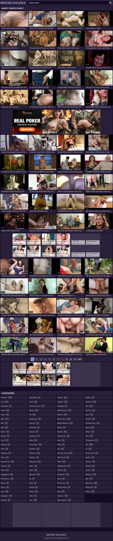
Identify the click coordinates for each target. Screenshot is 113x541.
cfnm (4, 448)
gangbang (35, 418)
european (6, 495)
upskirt (90, 457)
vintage (90, 465)
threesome (92, 440)
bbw (4, 427)
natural (62, 431)
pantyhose (63, 474)
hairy (33, 440)
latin (33, 500)
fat (32, 414)
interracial (35, 461)
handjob (34, 448)
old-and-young (65, 453)
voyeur (90, 470)
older (61, 461)
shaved (90, 418)
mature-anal (64, 418)
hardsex (34, 457)
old (60, 448)
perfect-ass (63, 483)
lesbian (62, 397)
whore (90, 491)
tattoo (90, 431)
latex (33, 495)
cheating (6, 453)
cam (5, 440)
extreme (6, 500)
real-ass (62, 495)
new (61, 440)
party (61, 478)
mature (62, 414)
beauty (5, 436)
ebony (5, 483)
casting (5, 444)
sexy (89, 414)
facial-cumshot (37, 406)
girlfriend (34, 427)
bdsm (5, 431)
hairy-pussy (35, 444)
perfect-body (63, 487)
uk (89, 448)
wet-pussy (91, 483)
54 (75, 359)
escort (5, 487)
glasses (33, 431)
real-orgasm (64, 500)
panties (61, 470)
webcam (91, 474)
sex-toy (90, 410)
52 (66, 359)
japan (33, 470)
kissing (33, 487)
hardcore (34, 453)
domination (7, 478)
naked (61, 427)
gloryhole (34, 436)
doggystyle (7, 474)
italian (33, 465)
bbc (4, 423)
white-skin (91, 487)
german (34, 423)
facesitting (35, 397)
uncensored (92, 453)
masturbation (64, 410)
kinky (33, 483)
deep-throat (7, 461)
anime (5, 410)
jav (32, 478)
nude (61, 444)
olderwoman (63, 465)
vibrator (90, 461)
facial (33, 401)
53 (71, 359)
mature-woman (65, 423)
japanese (34, 474)
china (5, 457)
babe (5, 418)
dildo (5, 470)
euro (5, 491)
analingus (6, 406)
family (33, 410)
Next (80, 359)
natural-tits (63, 436)
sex (89, 406)
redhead (91, 401)
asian (5, 414)
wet (89, 478)
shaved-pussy (93, 423)
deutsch (5, 465)
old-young (63, 457)
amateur (6, 397)
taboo (90, 427)
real (61, 491)
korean (33, 491)
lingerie (62, 401)
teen (89, 436)
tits (89, 444)
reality (90, 397)
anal (4, 401)
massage (62, 406)
